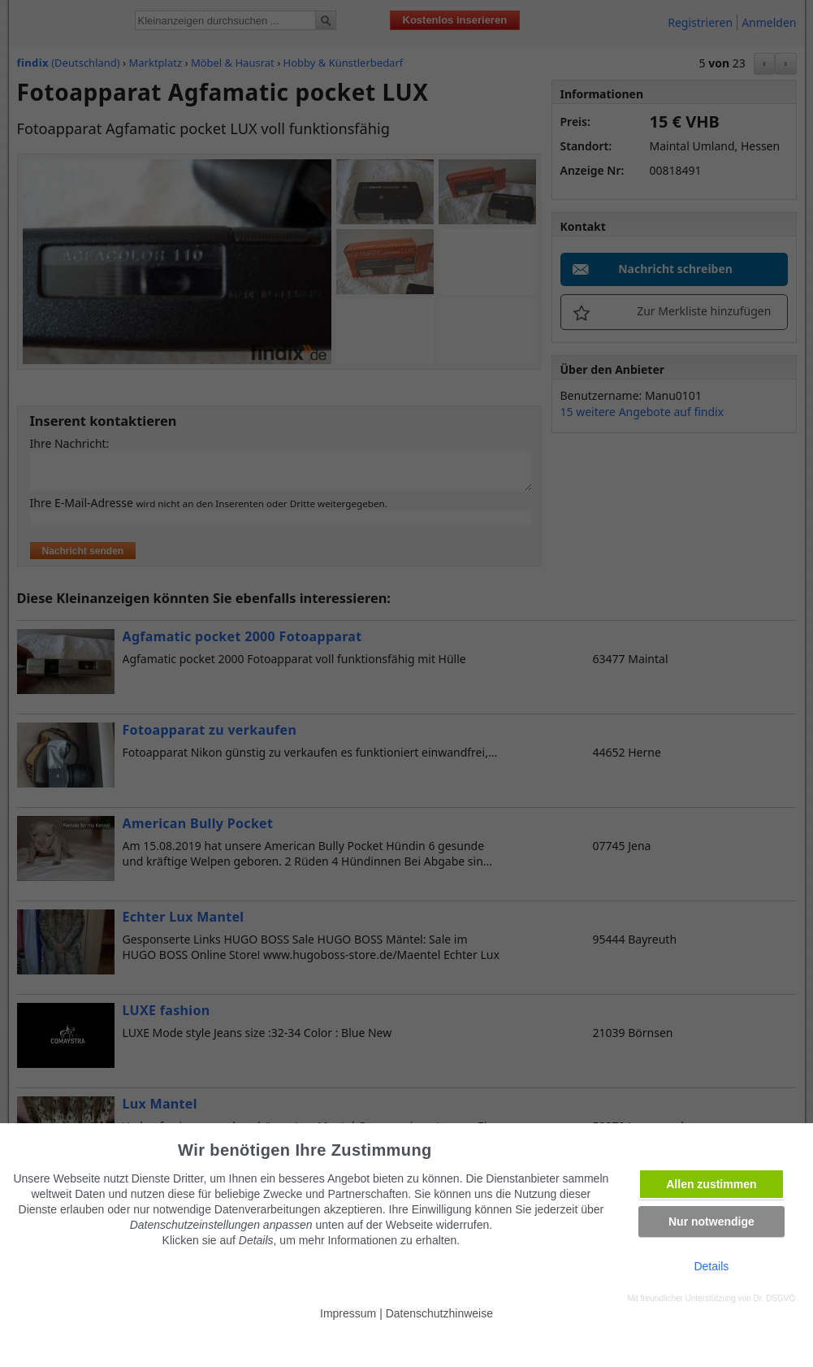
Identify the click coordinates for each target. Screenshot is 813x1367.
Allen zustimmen (711, 1184)
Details (711, 1266)
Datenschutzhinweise (439, 1313)
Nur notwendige (711, 1221)
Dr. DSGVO (775, 1298)
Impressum (348, 1313)
